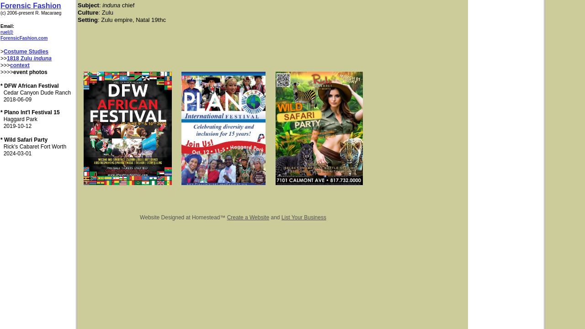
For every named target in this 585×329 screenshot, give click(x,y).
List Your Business (304, 217)
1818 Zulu (20, 58)
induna (43, 58)
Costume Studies (26, 51)
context (20, 65)
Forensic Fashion (30, 6)
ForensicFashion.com (24, 38)
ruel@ (6, 32)
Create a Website (248, 217)
